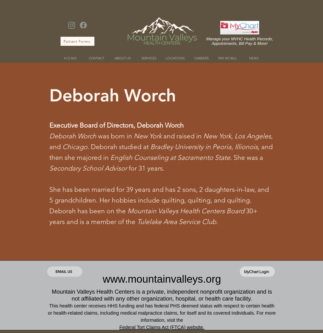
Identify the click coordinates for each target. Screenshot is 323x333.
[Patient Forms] (77, 41)
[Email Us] (64, 271)
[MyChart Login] (257, 271)
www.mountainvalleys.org (162, 279)
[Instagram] (71, 25)
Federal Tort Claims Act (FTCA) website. (161, 327)
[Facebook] (83, 25)
